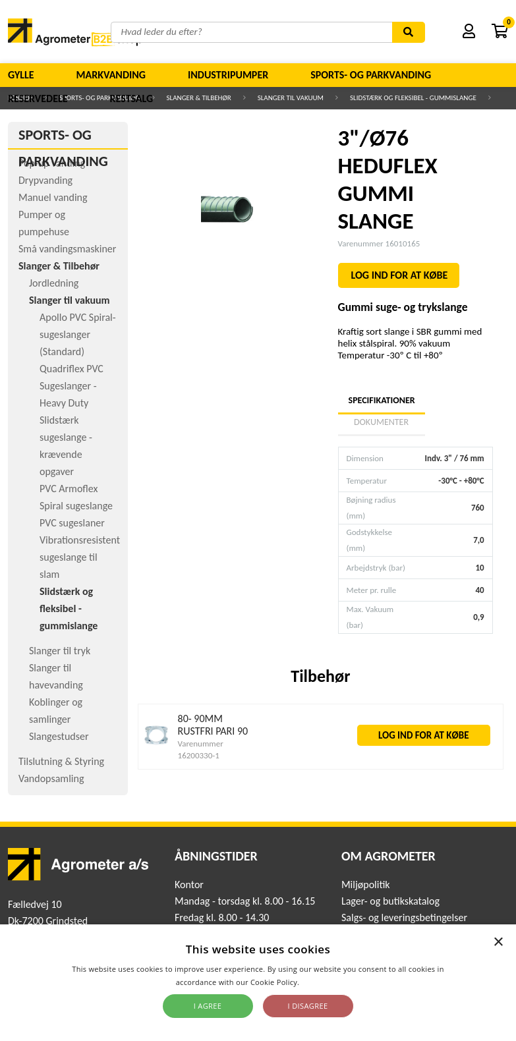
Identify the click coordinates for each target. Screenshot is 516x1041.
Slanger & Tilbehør (59, 266)
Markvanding (111, 75)
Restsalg (132, 98)
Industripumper (228, 75)
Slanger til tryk (59, 650)
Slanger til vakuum (69, 300)
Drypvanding (45, 180)
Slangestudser (59, 736)
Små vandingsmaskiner (67, 248)
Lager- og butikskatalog (390, 901)
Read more (320, 982)
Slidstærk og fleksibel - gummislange (69, 608)
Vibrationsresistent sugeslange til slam (80, 557)
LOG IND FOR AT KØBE (399, 275)
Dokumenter (381, 422)
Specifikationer (382, 400)
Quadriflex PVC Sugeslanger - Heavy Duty (71, 385)
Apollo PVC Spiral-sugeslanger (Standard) (78, 334)
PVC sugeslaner (72, 523)
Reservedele (38, 98)
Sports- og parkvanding (370, 75)
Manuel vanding (52, 197)
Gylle (21, 75)
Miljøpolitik (365, 884)
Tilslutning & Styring (61, 761)
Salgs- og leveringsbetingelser (404, 917)
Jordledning (53, 283)
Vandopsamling (51, 778)
